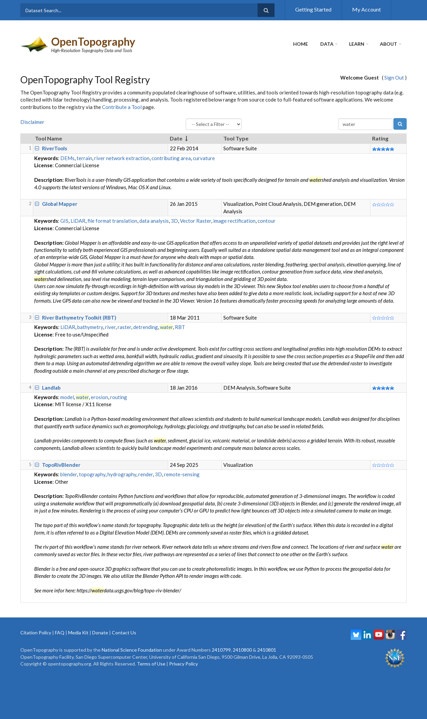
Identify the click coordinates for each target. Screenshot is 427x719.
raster (124, 327)
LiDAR (77, 221)
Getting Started (313, 9)
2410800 (242, 650)
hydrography (121, 474)
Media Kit (78, 632)
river (110, 327)
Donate (100, 632)
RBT (180, 327)
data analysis (154, 221)
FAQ (59, 632)
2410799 (221, 650)
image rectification (234, 221)
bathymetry (90, 327)
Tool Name (48, 138)
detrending (145, 327)
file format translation (112, 221)
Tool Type (235, 138)
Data (326, 44)
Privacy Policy (183, 664)
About (388, 44)
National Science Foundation (132, 650)
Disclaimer (32, 122)
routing (118, 397)
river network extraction (121, 158)
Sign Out (394, 77)
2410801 (266, 650)
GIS (64, 221)
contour (267, 221)
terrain (84, 158)
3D (174, 221)
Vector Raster (195, 221)
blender (68, 474)
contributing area (171, 158)
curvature (204, 158)
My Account (366, 9)
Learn (356, 44)
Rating (380, 138)
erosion (99, 397)
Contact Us (124, 632)
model (67, 397)
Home (300, 44)
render (145, 474)
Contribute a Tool (122, 107)
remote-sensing (182, 474)
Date (176, 138)
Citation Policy (35, 632)
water (166, 327)
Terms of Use (151, 664)
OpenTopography (93, 41)
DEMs (67, 158)
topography (92, 474)
